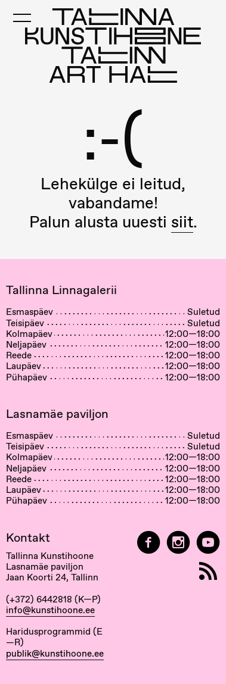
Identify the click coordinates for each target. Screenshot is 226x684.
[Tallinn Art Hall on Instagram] (178, 542)
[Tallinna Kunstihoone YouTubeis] (208, 542)
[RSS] (208, 571)
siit (182, 221)
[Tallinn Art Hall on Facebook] (148, 542)
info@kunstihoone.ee (50, 610)
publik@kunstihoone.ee (55, 654)
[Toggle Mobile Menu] (22, 18)
